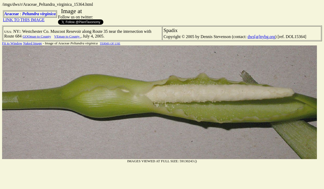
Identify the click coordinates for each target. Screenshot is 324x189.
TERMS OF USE (110, 43)
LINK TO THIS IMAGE (24, 20)
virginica (48, 14)
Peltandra (30, 14)
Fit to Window (12, 43)
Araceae (11, 14)
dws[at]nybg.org (261, 36)
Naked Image (32, 43)
